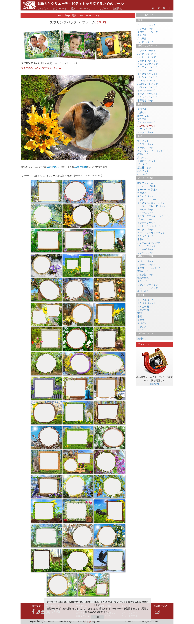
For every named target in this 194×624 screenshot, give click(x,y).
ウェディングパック (147, 60)
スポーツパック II (146, 264)
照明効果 (142, 193)
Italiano (79, 621)
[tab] (154, 15)
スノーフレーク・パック (149, 151)
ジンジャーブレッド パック (151, 206)
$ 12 (98, 22)
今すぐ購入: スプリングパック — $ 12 (39, 67)
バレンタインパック (147, 77)
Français (41, 621)
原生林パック (144, 167)
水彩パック (143, 239)
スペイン (142, 323)
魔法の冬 (142, 109)
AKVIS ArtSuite (80, 167)
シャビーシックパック (148, 226)
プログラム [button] (43, 8)
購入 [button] (73, 8)
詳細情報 (154, 383)
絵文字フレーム (145, 182)
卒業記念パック (145, 100)
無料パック (143, 338)
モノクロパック (145, 229)
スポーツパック (145, 261)
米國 (139, 316)
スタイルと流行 (145, 178)
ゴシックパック (145, 252)
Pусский (96, 621)
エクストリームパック (148, 268)
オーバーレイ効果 (146, 186)
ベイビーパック (145, 42)
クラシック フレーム (147, 199)
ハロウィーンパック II (148, 87)
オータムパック (145, 132)
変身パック (143, 271)
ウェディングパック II (148, 63)
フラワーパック (145, 144)
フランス (142, 326)
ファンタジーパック (147, 284)
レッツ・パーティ (146, 50)
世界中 (141, 295)
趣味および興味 (145, 256)
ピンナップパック (146, 246)
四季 (140, 104)
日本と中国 (143, 310)
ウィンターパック (146, 122)
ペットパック (144, 174)
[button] (29, 117)
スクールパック (145, 28)
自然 (140, 136)
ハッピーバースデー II (148, 57)
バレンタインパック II (148, 80)
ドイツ (140, 329)
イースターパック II (147, 93)
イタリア (142, 320)
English (33, 621)
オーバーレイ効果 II (147, 189)
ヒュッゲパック (145, 249)
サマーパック (144, 129)
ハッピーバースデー (147, 54)
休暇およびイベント (148, 45)
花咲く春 (142, 112)
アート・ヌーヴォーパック (151, 232)
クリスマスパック (146, 70)
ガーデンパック (145, 147)
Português (69, 621)
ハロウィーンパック (147, 83)
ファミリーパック (146, 25)
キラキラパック (145, 196)
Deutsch (50, 621)
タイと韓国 (143, 306)
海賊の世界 (143, 278)
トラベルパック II (146, 303)
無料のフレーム (145, 333)
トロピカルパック (146, 161)
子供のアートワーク (147, 32)
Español (59, 621)
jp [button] (170, 8)
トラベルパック (145, 300)
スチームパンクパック (148, 242)
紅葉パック (143, 154)
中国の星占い (144, 291)
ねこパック (143, 171)
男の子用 (142, 35)
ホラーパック (144, 281)
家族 (140, 20)
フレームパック (145, 15)
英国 (139, 313)
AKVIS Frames (52, 167)
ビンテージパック (146, 222)
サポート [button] (104, 8)
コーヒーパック (145, 209)
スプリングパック (146, 125)
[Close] (147, 601)
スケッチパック (145, 236)
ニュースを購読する (157, 609)
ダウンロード (60, 8)
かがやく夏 (143, 115)
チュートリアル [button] (87, 8)
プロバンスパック (146, 219)
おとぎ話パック (145, 274)
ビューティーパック (147, 288)
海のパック (143, 157)
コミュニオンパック (147, 97)
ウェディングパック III (148, 67)
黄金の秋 (142, 119)
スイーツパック (145, 212)
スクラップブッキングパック (152, 216)
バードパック (144, 164)
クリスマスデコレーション (151, 203)
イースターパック (146, 90)
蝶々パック (143, 141)
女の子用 (142, 38)
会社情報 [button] (117, 8)
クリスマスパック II (147, 74)
